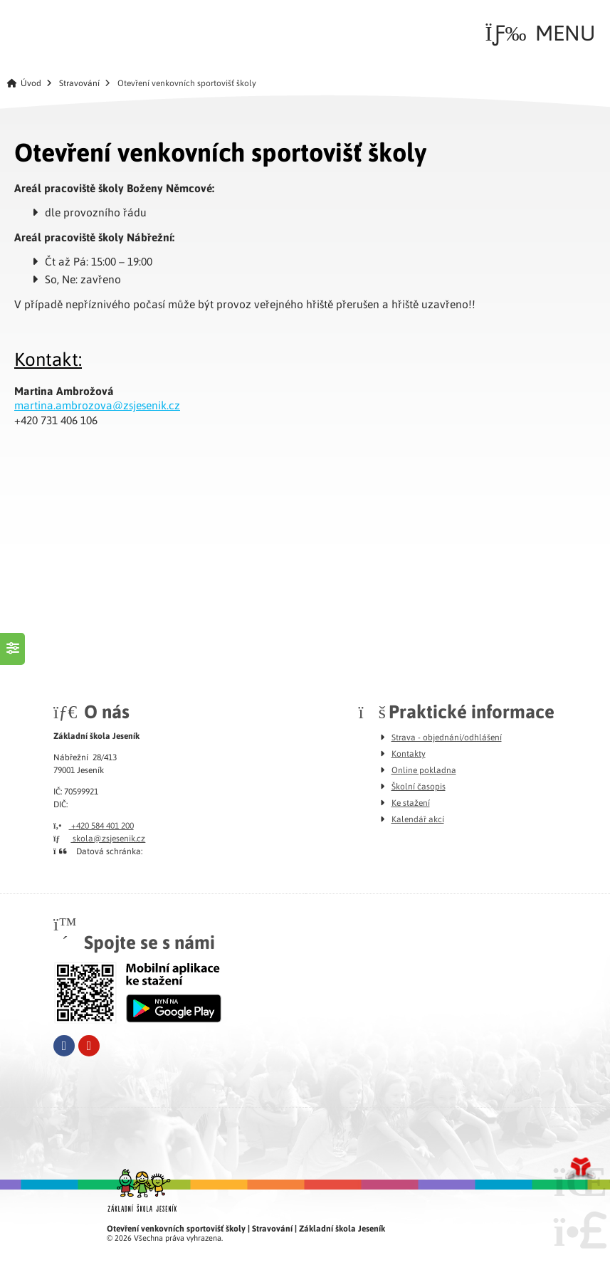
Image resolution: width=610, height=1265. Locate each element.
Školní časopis (418, 786)
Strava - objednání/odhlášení (446, 736)
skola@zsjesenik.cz (99, 838)
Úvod (50, 29)
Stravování (79, 83)
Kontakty (408, 753)
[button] (540, 32)
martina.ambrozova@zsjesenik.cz (97, 405)
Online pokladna (423, 769)
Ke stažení (410, 802)
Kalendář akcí (417, 818)
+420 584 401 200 (93, 825)
